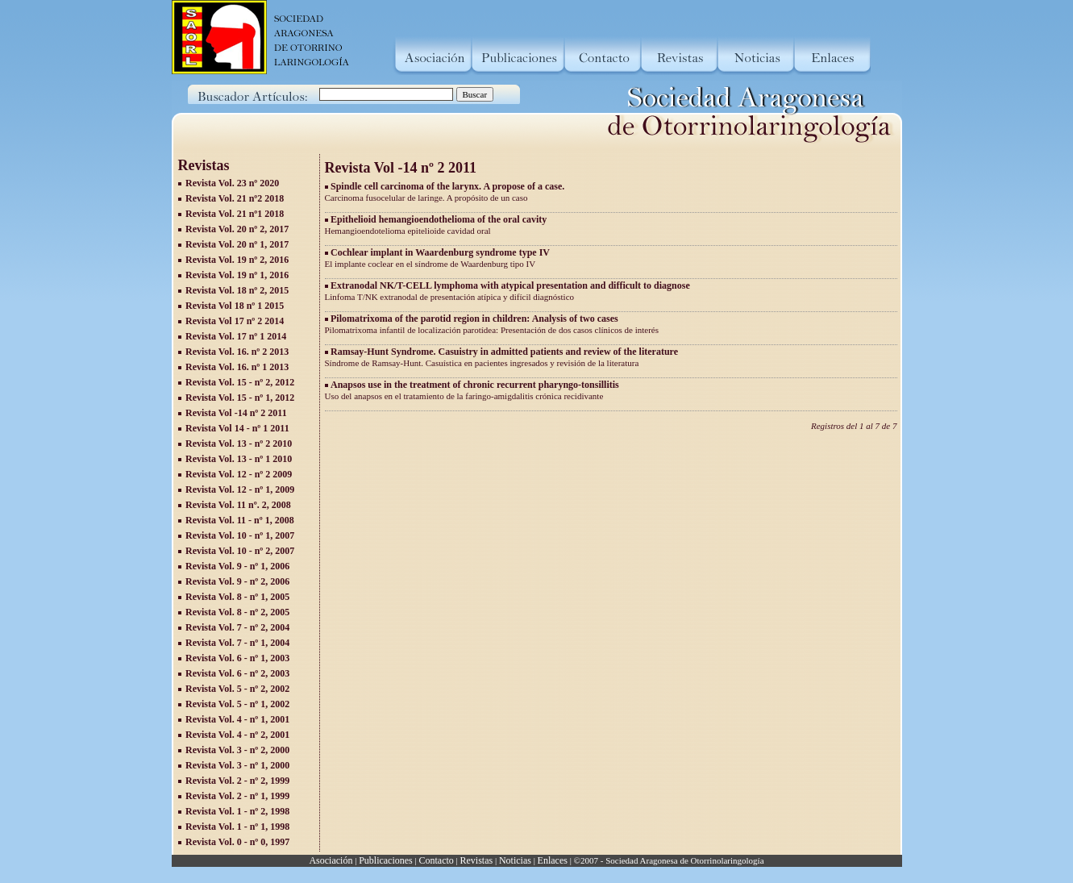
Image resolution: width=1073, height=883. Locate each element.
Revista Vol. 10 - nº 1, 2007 (239, 535)
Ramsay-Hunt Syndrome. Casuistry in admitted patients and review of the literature (504, 351)
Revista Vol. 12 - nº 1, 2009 (239, 489)
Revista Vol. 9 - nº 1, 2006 (237, 566)
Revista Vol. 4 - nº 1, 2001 (237, 719)
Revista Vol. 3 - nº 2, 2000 (237, 750)
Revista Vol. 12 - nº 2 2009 (238, 474)
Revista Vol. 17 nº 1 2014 (235, 336)
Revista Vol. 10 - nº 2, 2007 (239, 550)
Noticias (515, 860)
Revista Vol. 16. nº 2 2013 (237, 351)
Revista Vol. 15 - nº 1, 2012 (239, 397)
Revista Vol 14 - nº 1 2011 (237, 428)
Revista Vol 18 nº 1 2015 (234, 305)
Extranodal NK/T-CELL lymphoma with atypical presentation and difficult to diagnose (510, 285)
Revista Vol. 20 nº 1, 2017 (237, 244)
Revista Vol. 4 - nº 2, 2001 (237, 734)
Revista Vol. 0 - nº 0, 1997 (237, 842)
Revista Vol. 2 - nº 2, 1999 (237, 780)
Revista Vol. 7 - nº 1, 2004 (237, 642)
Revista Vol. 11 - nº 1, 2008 (239, 520)
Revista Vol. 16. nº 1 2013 (237, 367)
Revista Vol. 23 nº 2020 (232, 183)
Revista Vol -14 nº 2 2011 (236, 413)
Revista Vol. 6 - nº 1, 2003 (237, 658)
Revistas (476, 860)
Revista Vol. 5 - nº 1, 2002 (237, 704)
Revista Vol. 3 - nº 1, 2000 (237, 765)
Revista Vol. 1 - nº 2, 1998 (237, 811)
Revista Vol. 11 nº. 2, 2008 (238, 504)
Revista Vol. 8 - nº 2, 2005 (237, 612)
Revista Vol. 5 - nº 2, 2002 (237, 688)
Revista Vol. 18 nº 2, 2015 (237, 290)
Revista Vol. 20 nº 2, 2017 (237, 229)
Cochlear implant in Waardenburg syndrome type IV (440, 252)
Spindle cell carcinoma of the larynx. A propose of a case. (447, 186)
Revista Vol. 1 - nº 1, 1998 (237, 826)
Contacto (435, 860)
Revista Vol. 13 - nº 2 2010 (238, 443)
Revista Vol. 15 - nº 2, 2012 (239, 382)
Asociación (330, 860)
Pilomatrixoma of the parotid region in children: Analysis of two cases (474, 318)
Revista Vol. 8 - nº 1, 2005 (237, 596)
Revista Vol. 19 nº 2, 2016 (237, 259)
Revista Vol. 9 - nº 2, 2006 (237, 581)
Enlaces (553, 860)
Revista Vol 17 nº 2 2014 (234, 321)
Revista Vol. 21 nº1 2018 (234, 213)
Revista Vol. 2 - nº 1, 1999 (237, 796)
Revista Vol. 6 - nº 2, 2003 (237, 673)
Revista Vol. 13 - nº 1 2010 (238, 458)
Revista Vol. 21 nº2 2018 (234, 198)
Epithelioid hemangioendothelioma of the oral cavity (439, 219)
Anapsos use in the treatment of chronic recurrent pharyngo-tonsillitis (475, 384)
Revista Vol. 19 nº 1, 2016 (237, 275)
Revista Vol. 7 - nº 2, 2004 (237, 627)
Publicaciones (386, 860)
